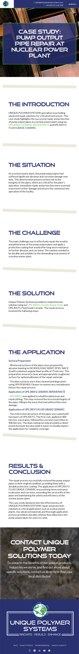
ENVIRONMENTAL (42, 645)
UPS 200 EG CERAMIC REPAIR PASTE (29, 126)
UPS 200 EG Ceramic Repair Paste (45, 306)
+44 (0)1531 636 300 (54, 5)
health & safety (59, 645)
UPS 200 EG (16, 397)
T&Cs (15, 645)
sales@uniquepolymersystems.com (49, 2)
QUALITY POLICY (26, 645)
